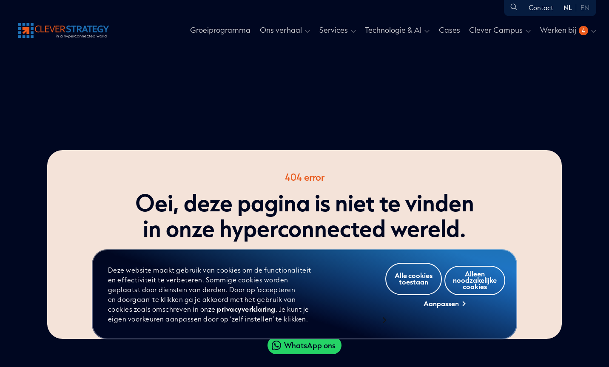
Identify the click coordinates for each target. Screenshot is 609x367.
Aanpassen (444, 310)
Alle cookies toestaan (443, 271)
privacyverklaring (247, 308)
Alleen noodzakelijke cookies (445, 293)
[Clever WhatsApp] (304, 345)
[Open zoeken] (513, 7)
